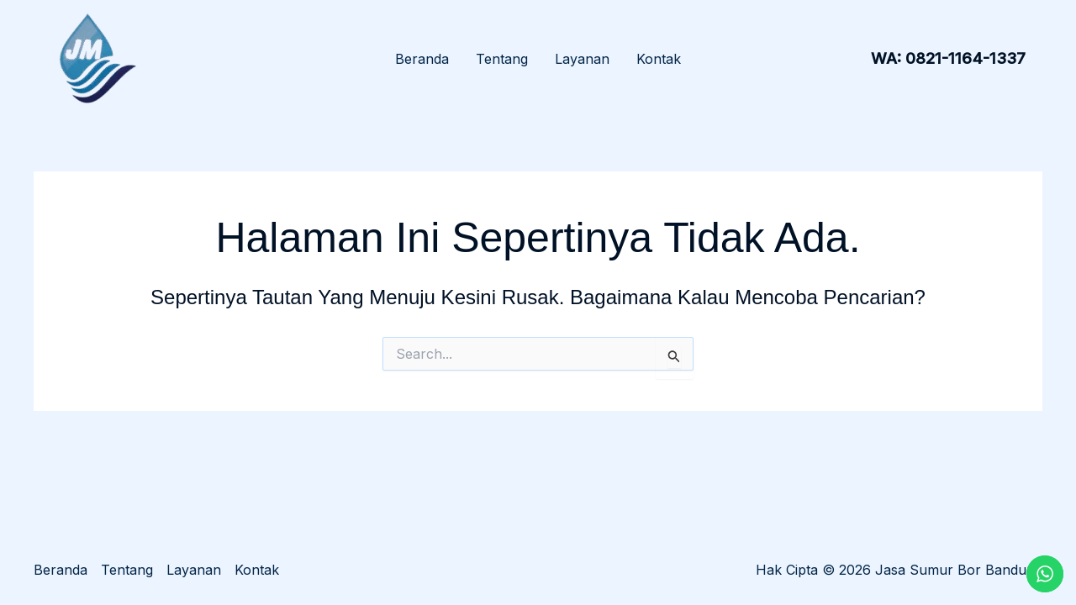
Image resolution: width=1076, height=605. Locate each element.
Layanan (582, 58)
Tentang (502, 58)
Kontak (658, 58)
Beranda (422, 58)
